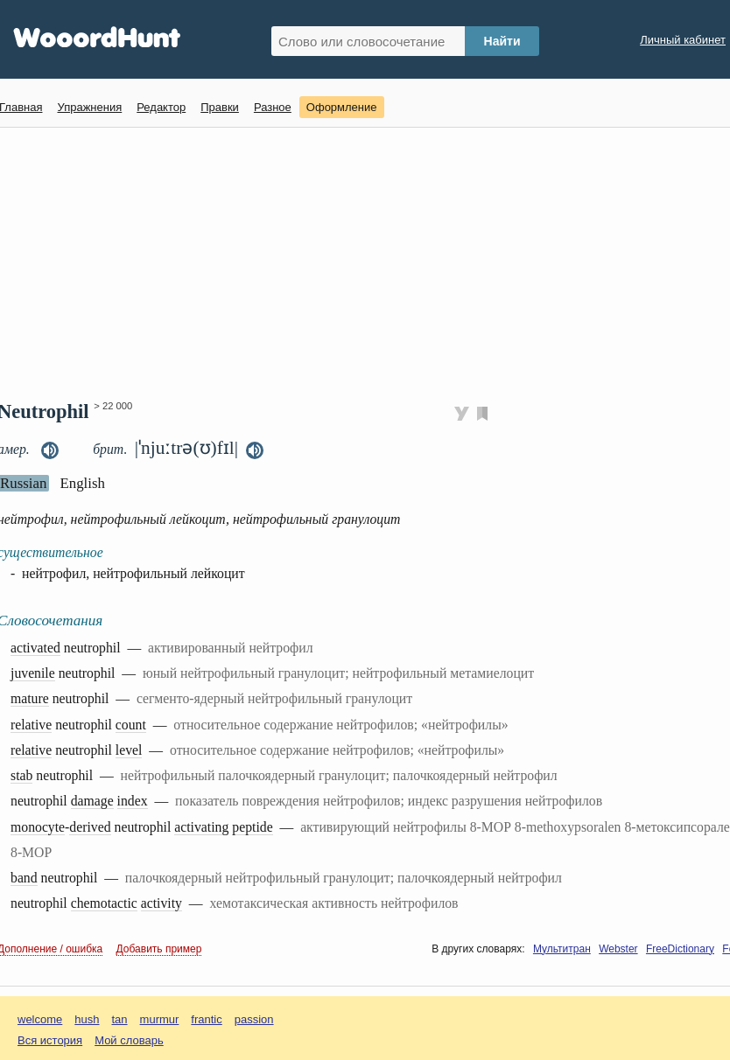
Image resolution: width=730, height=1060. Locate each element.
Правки (219, 107)
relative (31, 724)
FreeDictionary (680, 949)
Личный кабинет (683, 39)
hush (86, 1019)
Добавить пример (159, 949)
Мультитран (562, 949)
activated (35, 647)
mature (30, 698)
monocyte (38, 826)
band (24, 877)
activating (201, 826)
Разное (272, 107)
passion (254, 1019)
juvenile (33, 673)
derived (89, 826)
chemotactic (104, 903)
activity (161, 903)
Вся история (50, 1040)
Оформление (341, 107)
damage (92, 800)
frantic (206, 1019)
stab (21, 775)
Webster (618, 949)
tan (120, 1019)
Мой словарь (129, 1040)
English (82, 483)
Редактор (161, 107)
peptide (252, 826)
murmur (159, 1019)
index (132, 800)
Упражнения (89, 107)
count (131, 724)
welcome (40, 1019)
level (129, 750)
